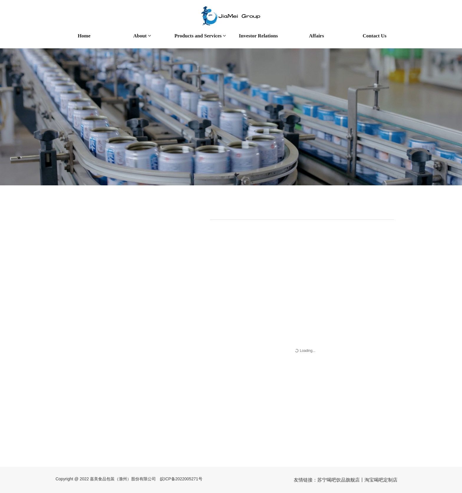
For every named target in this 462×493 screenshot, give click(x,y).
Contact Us (375, 36)
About (142, 36)
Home (84, 36)
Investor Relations (258, 36)
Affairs (316, 36)
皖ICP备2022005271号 (181, 478)
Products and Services (200, 36)
